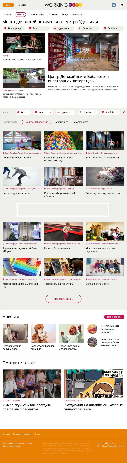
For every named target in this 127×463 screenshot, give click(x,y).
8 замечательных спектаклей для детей (22, 59)
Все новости (114, 317)
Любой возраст (116, 28)
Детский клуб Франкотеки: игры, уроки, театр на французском (21, 95)
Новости (77, 14)
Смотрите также (18, 362)
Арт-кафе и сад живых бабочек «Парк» (20, 250)
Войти (8, 5)
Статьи (53, 14)
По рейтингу (61, 122)
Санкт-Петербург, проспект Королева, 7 (60, 189)
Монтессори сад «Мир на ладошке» (99, 250)
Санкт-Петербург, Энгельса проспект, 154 (102, 153)
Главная (7, 14)
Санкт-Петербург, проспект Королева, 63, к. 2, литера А (23, 279)
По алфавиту (80, 122)
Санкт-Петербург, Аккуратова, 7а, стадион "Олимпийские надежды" (23, 189)
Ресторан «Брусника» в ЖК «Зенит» (59, 194)
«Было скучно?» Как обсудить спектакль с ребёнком (27, 407)
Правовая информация (22, 434)
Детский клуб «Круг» (97, 283)
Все (35, 28)
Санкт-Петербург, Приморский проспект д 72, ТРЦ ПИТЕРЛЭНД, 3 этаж (64, 153)
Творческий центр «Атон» (58, 283)
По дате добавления (36, 122)
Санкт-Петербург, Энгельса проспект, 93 (102, 279)
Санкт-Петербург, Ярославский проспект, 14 (103, 244)
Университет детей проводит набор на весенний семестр (110, 342)
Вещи (64, 14)
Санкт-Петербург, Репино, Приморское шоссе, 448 (23, 153)
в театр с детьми (11, 401)
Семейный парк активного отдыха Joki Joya (59, 159)
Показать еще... (63, 298)
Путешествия (36, 14)
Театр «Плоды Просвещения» (102, 157)
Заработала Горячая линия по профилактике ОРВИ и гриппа (43, 347)
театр (5, 56)
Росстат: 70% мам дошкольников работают (110, 329)
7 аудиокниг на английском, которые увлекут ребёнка (93, 407)
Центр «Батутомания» (57, 248)
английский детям (73, 401)
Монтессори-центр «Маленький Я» (21, 285)
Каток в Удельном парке (16, 193)
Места (20, 14)
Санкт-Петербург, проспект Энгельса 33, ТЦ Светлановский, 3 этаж (64, 244)
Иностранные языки (13, 90)
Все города (14, 28)
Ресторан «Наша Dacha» (17, 157)
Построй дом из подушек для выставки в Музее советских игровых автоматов (13, 347)
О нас (37, 434)
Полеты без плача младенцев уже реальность (69, 347)
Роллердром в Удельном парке (103, 193)
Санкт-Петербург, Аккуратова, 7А (99, 189)
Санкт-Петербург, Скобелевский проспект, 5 (20, 244)
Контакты (6, 434)
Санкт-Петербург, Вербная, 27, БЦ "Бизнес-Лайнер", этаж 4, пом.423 (64, 279)
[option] (83, 62)
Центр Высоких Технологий (113, 446)
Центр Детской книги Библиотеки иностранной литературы (78, 78)
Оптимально (90, 28)
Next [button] (115, 54)
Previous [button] (51, 54)
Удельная (63, 28)
